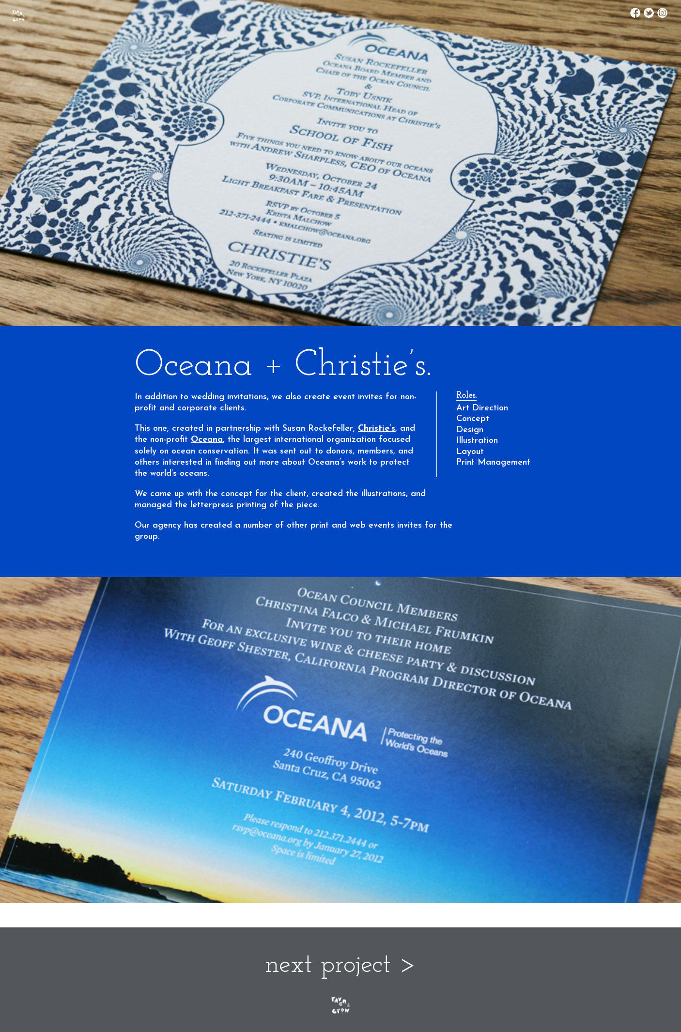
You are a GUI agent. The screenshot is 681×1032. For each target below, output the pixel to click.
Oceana (207, 439)
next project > (341, 965)
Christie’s (376, 428)
